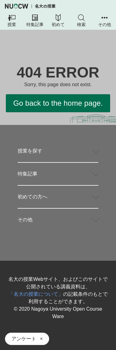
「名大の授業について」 (36, 294)
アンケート (23, 338)
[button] (11, 21)
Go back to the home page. (58, 103)
